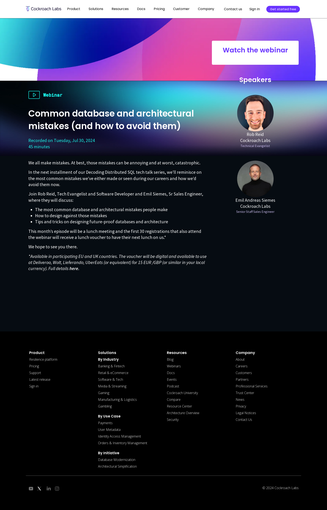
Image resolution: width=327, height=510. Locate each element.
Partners (242, 379)
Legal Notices (246, 413)
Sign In (254, 9)
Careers (242, 366)
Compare (174, 399)
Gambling (105, 406)
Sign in (34, 386)
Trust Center (245, 393)
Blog (170, 359)
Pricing (159, 8)
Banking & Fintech (111, 366)
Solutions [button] (96, 8)
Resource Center (179, 406)
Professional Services (252, 386)
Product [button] (73, 8)
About (240, 359)
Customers (244, 372)
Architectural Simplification (117, 466)
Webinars (174, 366)
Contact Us (244, 419)
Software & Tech (110, 379)
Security (173, 419)
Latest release (39, 379)
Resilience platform (43, 359)
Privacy (241, 406)
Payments (105, 423)
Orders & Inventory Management (122, 443)
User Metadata (109, 429)
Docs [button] (141, 8)
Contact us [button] (233, 9)
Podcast (173, 386)
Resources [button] (120, 8)
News (240, 399)
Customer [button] (181, 8)
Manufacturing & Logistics (117, 399)
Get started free (283, 9)
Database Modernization (116, 459)
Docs (171, 372)
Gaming (103, 393)
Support (35, 372)
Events (172, 379)
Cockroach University (182, 393)
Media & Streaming (112, 386)
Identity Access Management (119, 436)
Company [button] (206, 8)
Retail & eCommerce (113, 372)
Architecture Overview (183, 413)
